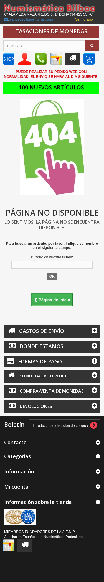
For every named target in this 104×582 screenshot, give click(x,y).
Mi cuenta (16, 486)
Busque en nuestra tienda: (52, 257)
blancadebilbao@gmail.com (31, 19)
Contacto (15, 442)
